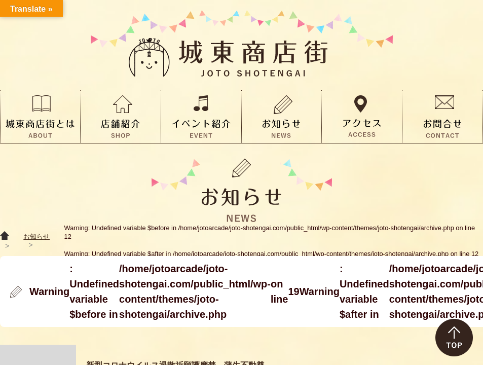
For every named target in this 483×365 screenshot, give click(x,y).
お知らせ (36, 236)
